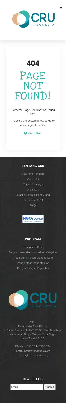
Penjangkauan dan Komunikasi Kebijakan (33, 252)
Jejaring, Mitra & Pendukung (33, 195)
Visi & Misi (33, 179)
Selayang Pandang (33, 174)
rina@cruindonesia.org (35, 355)
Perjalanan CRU (33, 200)
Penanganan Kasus (33, 247)
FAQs (33, 205)
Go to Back (33, 133)
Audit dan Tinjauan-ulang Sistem (33, 258)
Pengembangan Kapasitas (33, 268)
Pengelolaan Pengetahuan (33, 263)
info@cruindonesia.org (37, 351)
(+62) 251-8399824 (37, 346)
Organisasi (33, 190)
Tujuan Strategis (33, 184)
